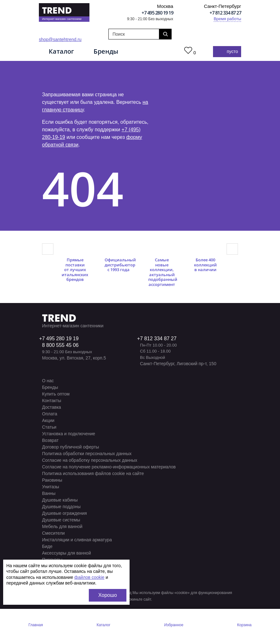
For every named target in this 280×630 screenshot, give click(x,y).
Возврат (50, 440)
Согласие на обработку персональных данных (89, 460)
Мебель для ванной (62, 526)
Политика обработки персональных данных (86, 453)
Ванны (49, 493)
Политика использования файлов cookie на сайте (93, 473)
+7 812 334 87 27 (225, 12)
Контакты (51, 400)
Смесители (53, 533)
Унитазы (50, 486)
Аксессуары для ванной (66, 553)
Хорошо (107, 595)
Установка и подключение (68, 433)
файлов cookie (89, 577)
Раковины (52, 480)
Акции (48, 420)
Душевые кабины (60, 499)
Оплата (49, 413)
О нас (48, 380)
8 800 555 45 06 (60, 345)
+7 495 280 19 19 (157, 12)
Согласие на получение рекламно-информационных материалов (109, 466)
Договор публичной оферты (70, 446)
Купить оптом (56, 393)
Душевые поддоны (61, 506)
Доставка (51, 407)
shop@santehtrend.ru (60, 39)
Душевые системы (61, 519)
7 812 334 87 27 (158, 338)
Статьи (49, 427)
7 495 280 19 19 (60, 338)
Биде (47, 546)
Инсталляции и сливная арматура (77, 539)
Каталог (61, 51)
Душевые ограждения (64, 513)
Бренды (106, 51)
